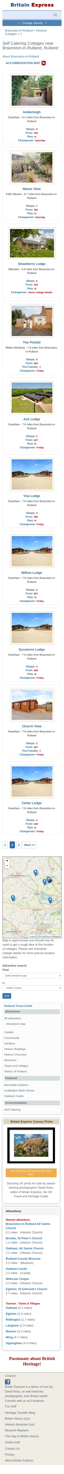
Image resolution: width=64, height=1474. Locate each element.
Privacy (10, 1454)
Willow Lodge (31, 572)
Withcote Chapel (17, 1279)
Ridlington (13, 1319)
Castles (9, 1032)
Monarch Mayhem (17, 1430)
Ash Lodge (31, 419)
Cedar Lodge (32, 803)
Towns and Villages (16, 1065)
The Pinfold (32, 342)
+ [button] (7, 861)
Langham (12, 1325)
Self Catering (12, 1109)
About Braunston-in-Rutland (20, 56)
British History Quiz (17, 1418)
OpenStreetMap (44, 937)
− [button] (7, 866)
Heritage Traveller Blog (20, 1412)
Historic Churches (15, 1054)
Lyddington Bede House (19, 1090)
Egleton (11, 1313)
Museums (10, 1060)
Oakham (11, 1308)
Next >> (29, 845)
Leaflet (32, 937)
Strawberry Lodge (31, 264)
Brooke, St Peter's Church (24, 1238)
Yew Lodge (31, 496)
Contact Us (12, 1448)
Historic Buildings (15, 1049)
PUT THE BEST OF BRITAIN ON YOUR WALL (31, 1173)
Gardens (9, 1043)
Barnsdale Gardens (16, 1085)
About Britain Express (19, 1460)
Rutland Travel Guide (18, 1005)
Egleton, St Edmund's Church (26, 1289)
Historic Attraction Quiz (20, 1424)
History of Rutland (15, 1071)
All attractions (12, 1018)
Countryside (11, 1038)
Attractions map (15, 1023)
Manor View (32, 189)
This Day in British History (22, 1436)
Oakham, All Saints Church (24, 1248)
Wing (9, 1337)
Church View (32, 726)
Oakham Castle (14, 1096)
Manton (11, 1331)
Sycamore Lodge (32, 649)
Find (5, 970)
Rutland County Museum (23, 1258)
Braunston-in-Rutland (19, 30)
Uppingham (14, 1343)
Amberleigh (32, 112)
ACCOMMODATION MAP (23, 63)
